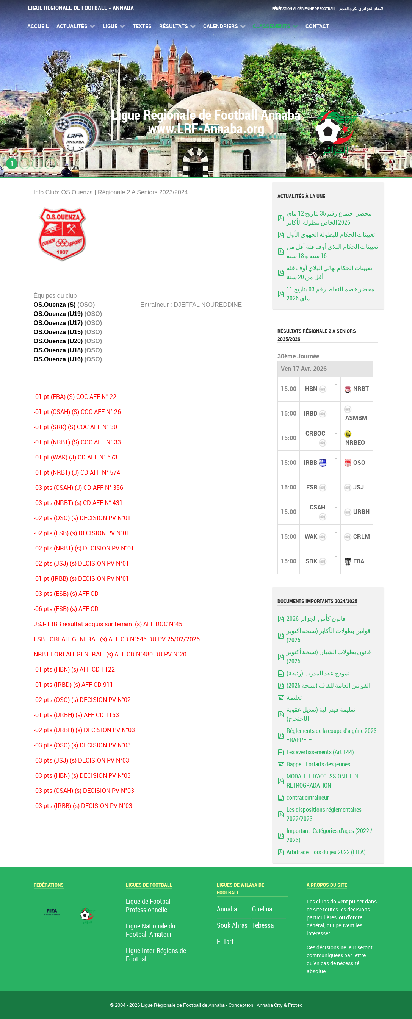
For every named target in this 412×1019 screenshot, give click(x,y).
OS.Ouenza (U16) (58, 359)
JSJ (358, 487)
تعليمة (294, 697)
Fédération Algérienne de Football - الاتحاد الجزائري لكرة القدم (316, 8)
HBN (311, 388)
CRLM (361, 536)
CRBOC (315, 433)
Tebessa (263, 926)
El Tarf (225, 942)
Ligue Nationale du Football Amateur (150, 930)
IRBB (310, 462)
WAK (311, 536)
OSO (359, 462)
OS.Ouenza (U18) (58, 350)
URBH (361, 512)
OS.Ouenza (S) (55, 305)
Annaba (227, 909)
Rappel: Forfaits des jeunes (318, 764)
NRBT (361, 388)
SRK (311, 561)
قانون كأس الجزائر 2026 (316, 618)
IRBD (310, 413)
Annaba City (270, 1005)
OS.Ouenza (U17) (58, 323)
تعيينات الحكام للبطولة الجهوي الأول (331, 234)
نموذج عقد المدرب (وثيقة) (318, 673)
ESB (311, 487)
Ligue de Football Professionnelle (149, 906)
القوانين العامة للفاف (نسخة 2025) (328, 685)
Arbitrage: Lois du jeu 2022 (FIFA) (326, 852)
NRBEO (355, 442)
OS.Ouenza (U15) (58, 332)
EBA (358, 561)
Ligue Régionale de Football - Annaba (81, 8)
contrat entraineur (308, 797)
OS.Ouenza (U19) (58, 314)
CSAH (317, 507)
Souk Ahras (232, 926)
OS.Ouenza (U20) (58, 341)
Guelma (262, 909)
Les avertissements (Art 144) (320, 752)
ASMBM (356, 418)
